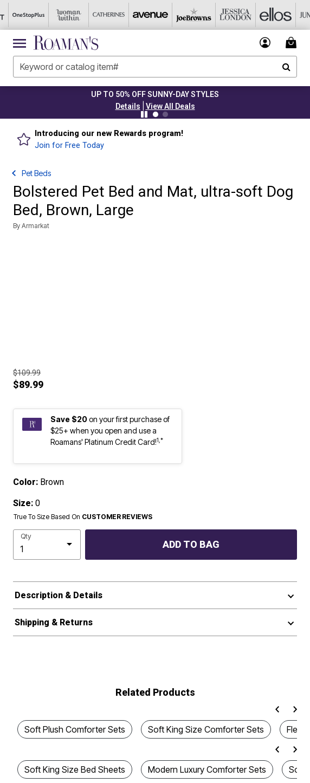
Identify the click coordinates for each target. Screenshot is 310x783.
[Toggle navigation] (19, 43)
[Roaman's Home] (66, 43)
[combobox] (155, 66)
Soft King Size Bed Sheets (74, 769)
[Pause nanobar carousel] (144, 114)
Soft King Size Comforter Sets (206, 729)
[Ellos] (261, 15)
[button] (127, 106)
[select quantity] (47, 544)
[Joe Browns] (180, 15)
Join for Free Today (69, 145)
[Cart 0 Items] (292, 42)
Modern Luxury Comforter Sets (207, 769)
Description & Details (58, 595)
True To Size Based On (83, 517)
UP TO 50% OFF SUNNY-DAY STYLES (155, 94)
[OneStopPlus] (20, 15)
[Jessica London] (221, 15)
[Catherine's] (100, 15)
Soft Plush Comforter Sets (74, 729)
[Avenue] (140, 15)
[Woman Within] (60, 15)
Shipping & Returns (54, 622)
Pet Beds (36, 173)
